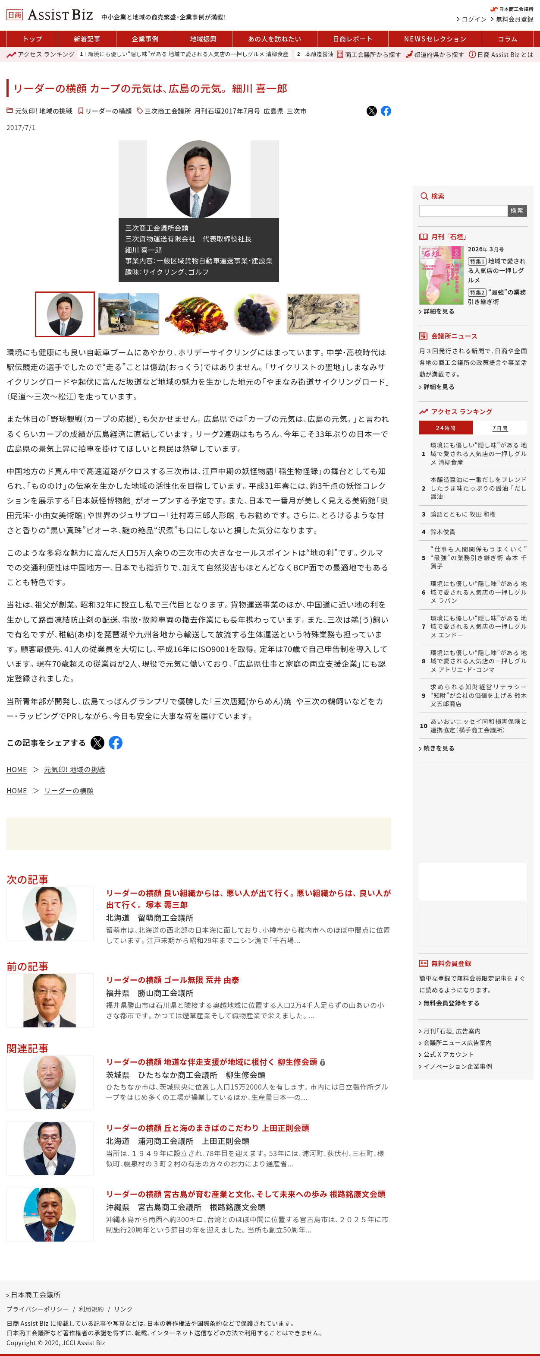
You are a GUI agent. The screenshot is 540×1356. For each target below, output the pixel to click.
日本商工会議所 (36, 1294)
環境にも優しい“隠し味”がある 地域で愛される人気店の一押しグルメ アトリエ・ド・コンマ (478, 661)
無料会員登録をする (452, 1002)
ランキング (40, 54)
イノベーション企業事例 (458, 1066)
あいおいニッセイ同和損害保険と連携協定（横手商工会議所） (478, 725)
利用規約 (91, 1309)
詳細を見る (439, 311)
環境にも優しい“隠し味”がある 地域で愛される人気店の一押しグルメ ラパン (478, 592)
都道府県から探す (435, 54)
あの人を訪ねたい (274, 38)
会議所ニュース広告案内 (458, 1042)
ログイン (474, 19)
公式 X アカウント (449, 1054)
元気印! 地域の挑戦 (44, 110)
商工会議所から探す (368, 54)
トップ (32, 38)
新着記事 (87, 38)
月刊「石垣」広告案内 (452, 1031)
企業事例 (145, 38)
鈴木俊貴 (442, 532)
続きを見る (439, 748)
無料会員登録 (515, 19)
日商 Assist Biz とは (501, 54)
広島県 (274, 110)
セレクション (435, 39)
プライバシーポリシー (37, 1309)
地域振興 (203, 38)
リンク (123, 1309)
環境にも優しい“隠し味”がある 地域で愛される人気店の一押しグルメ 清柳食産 (188, 54)
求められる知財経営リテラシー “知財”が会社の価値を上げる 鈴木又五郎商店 (478, 695)
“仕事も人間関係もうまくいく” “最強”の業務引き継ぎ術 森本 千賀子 (478, 557)
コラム (508, 38)
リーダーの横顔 (108, 110)
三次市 (297, 110)
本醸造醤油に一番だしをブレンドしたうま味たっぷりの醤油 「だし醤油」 (478, 488)
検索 (517, 210)
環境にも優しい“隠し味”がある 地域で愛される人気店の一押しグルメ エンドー (478, 626)
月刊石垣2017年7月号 (228, 110)
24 (446, 427)
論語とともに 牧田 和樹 (463, 514)
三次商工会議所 (168, 110)
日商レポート (353, 38)
